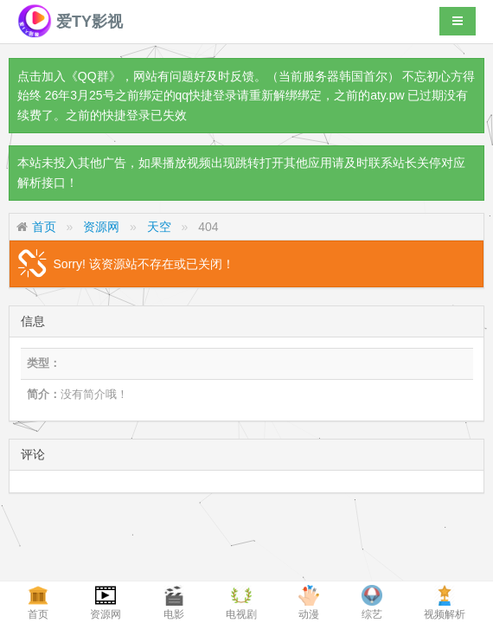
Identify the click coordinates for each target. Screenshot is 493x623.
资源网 (101, 227)
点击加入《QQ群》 (69, 76)
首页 (44, 227)
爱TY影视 (70, 21)
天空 (159, 227)
